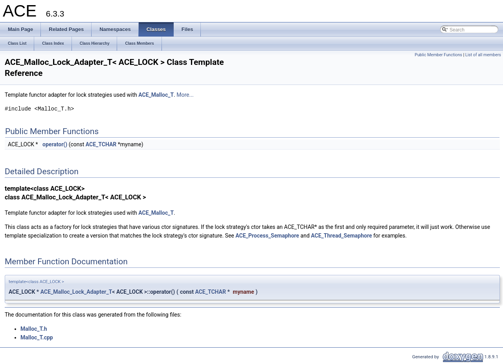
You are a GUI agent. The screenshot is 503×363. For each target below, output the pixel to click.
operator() (54, 144)
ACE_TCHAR (101, 144)
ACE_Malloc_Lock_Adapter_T (76, 292)
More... (184, 95)
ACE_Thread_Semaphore (341, 235)
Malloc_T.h (33, 329)
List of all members (483, 54)
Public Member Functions (438, 54)
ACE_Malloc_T (156, 95)
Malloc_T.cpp (36, 337)
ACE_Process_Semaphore (267, 235)
